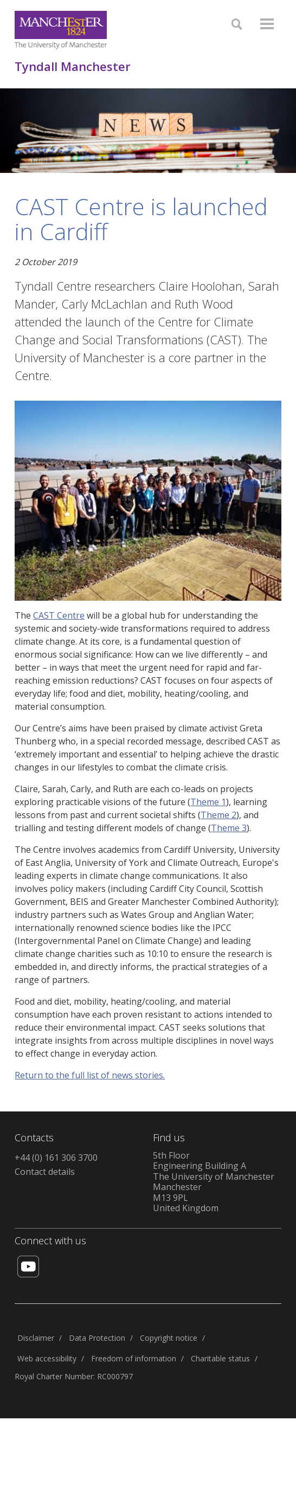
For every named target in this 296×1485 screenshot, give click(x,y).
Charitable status (220, 1358)
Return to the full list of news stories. (90, 1075)
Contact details (45, 1172)
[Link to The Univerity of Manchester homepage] (61, 30)
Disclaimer (35, 1338)
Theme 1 (208, 802)
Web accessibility (46, 1358)
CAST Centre (59, 615)
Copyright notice (168, 1338)
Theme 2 (218, 815)
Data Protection (97, 1338)
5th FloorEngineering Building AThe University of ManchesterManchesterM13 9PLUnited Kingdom (213, 1181)
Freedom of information (133, 1358)
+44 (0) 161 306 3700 (56, 1157)
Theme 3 (229, 828)
